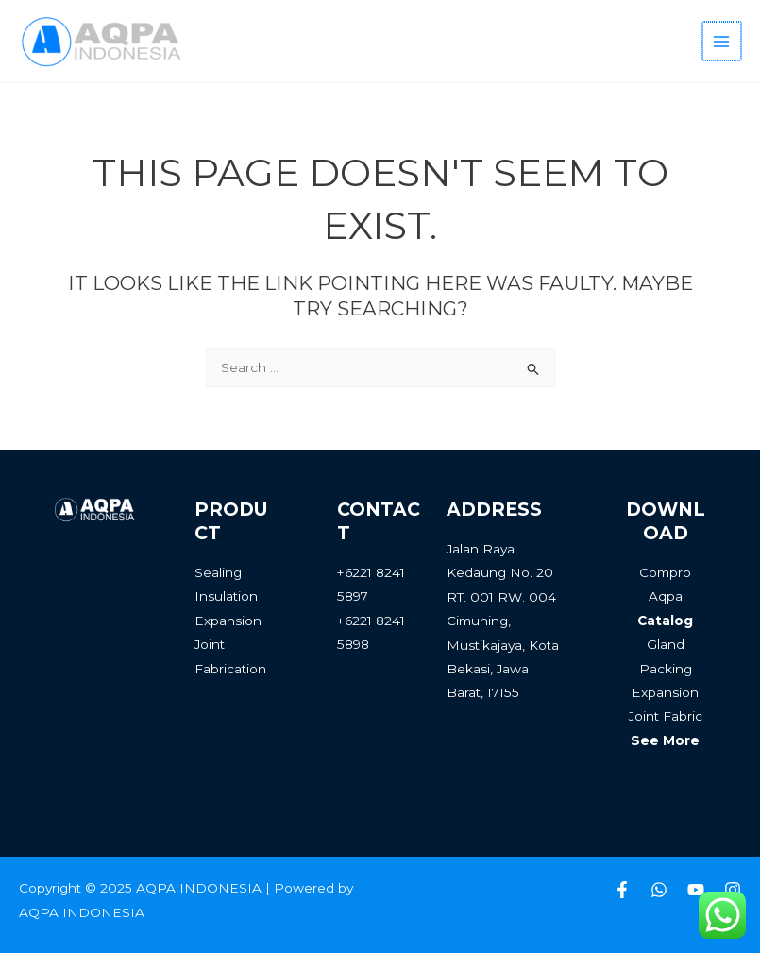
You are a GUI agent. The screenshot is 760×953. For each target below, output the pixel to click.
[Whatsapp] (658, 889)
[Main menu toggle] (722, 41)
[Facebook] (622, 889)
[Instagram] (732, 889)
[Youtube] (695, 889)
